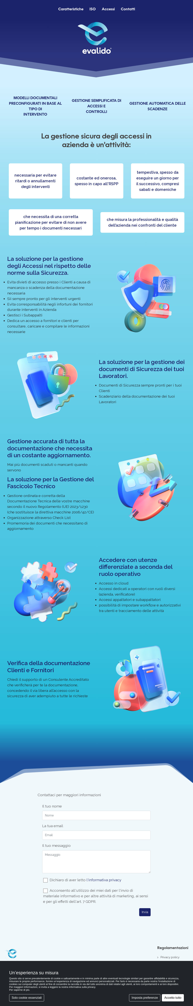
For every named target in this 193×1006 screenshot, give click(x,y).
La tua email (52, 826)
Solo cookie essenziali (27, 997)
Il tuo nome (52, 806)
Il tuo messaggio (56, 845)
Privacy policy (170, 957)
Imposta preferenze (145, 997)
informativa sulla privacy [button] (82, 987)
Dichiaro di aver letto (85, 880)
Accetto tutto (172, 997)
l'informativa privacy (103, 880)
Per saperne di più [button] (19, 989)
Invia (145, 912)
